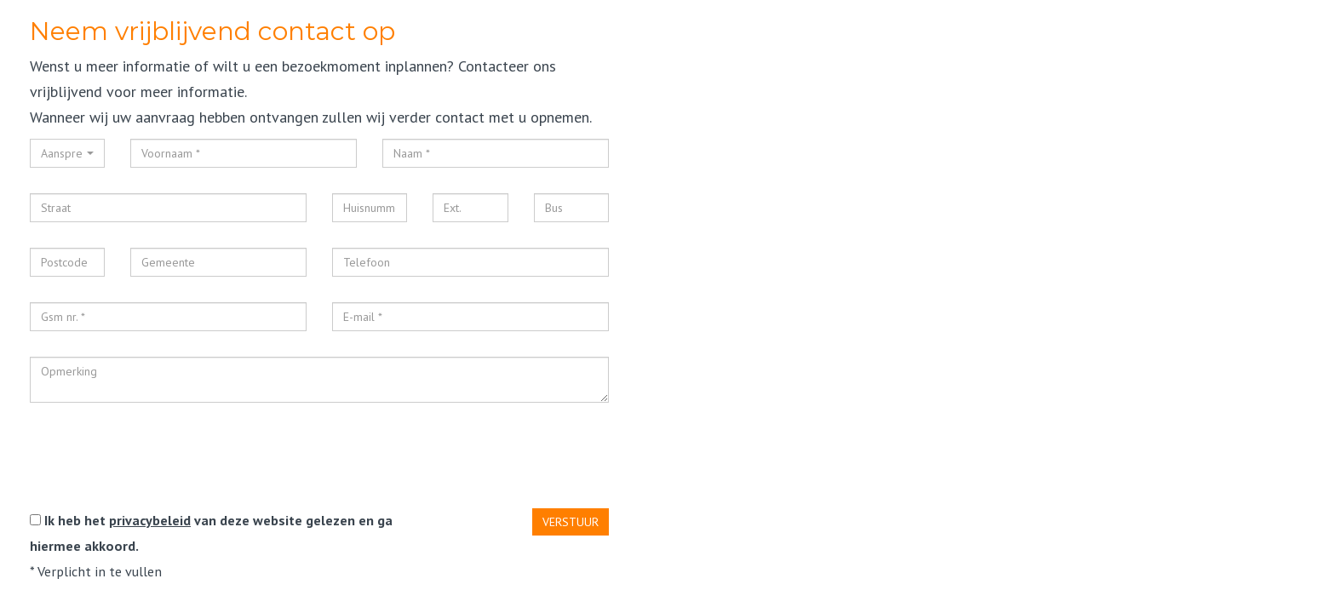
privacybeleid (150, 520)
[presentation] (159, 461)
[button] (67, 153)
